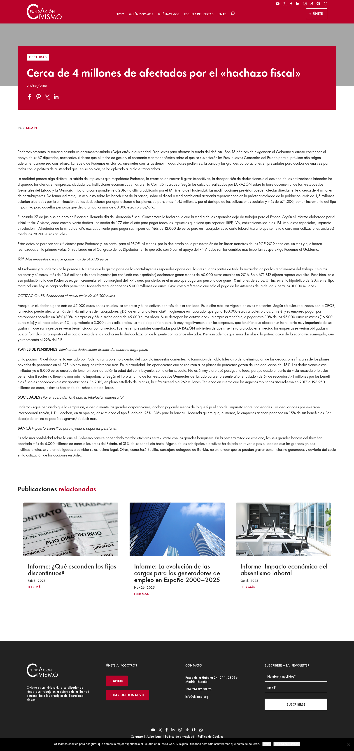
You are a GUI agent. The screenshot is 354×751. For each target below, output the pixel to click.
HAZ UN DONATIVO (128, 695)
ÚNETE (318, 13)
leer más (35, 587)
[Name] (296, 676)
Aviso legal (154, 736)
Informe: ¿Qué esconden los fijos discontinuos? (72, 569)
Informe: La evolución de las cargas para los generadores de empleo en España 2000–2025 (177, 573)
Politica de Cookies (286, 744)
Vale (266, 744)
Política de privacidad (179, 736)
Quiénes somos (141, 14)
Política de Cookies (210, 736)
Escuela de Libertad (199, 14)
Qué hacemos (168, 14)
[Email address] (296, 688)
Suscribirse (296, 704)
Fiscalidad (38, 57)
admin (31, 128)
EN (220, 14)
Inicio (119, 14)
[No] (348, 744)
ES (224, 14)
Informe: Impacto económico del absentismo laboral (284, 569)
